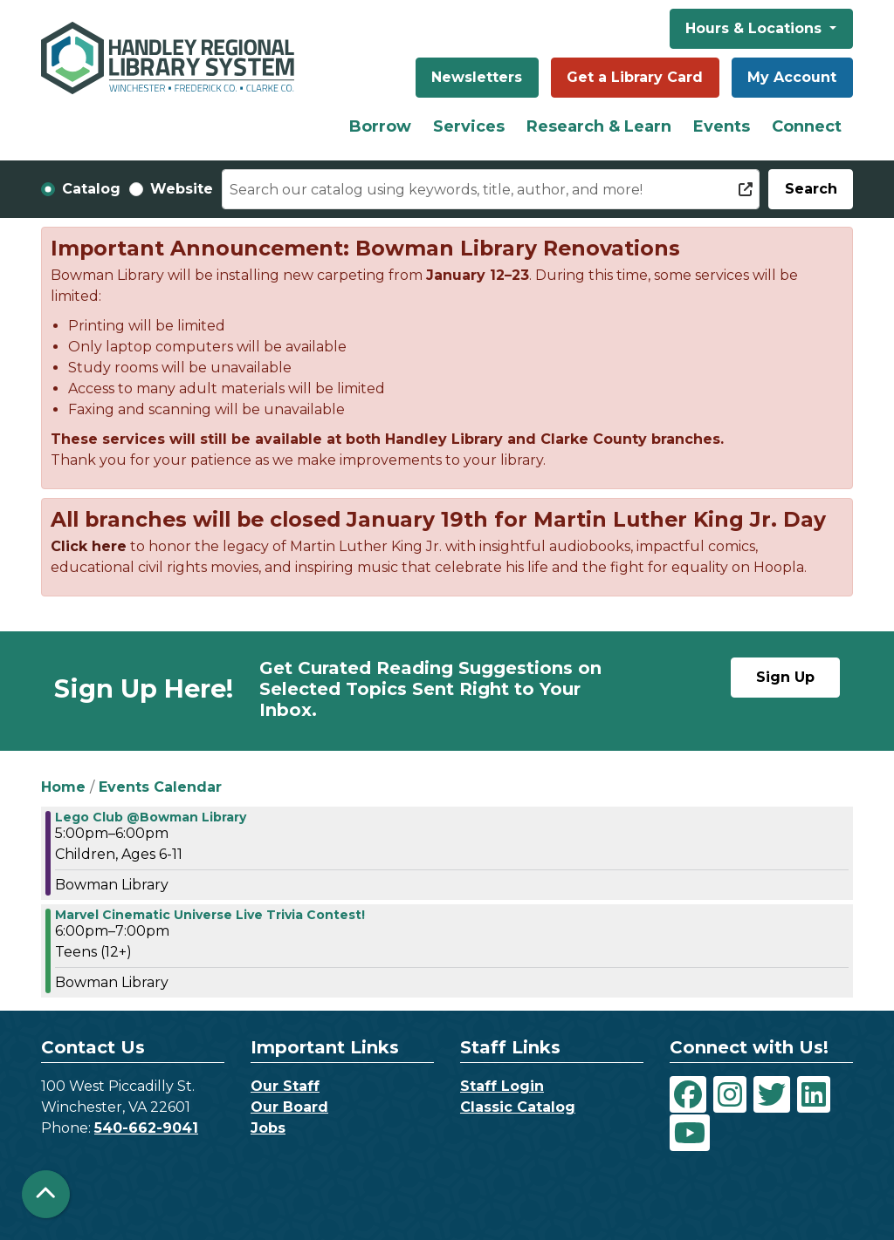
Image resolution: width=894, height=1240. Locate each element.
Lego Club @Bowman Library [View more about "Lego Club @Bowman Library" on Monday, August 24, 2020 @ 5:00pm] (150, 817)
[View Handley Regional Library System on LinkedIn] (813, 1094)
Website (181, 189)
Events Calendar (160, 787)
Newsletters (476, 77)
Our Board (289, 1107)
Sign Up (785, 677)
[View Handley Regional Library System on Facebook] (688, 1094)
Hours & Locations (755, 28)
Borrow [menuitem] (380, 126)
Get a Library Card (635, 77)
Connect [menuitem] (807, 126)
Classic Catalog (517, 1107)
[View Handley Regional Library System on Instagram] (729, 1094)
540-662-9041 (146, 1128)
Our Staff (285, 1086)
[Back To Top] (46, 1194)
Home (63, 787)
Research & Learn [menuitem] (598, 126)
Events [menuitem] (721, 126)
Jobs (268, 1128)
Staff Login (502, 1086)
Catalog (91, 189)
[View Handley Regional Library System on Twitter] (771, 1094)
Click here (89, 546)
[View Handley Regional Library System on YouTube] (690, 1132)
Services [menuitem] (469, 126)
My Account (791, 77)
